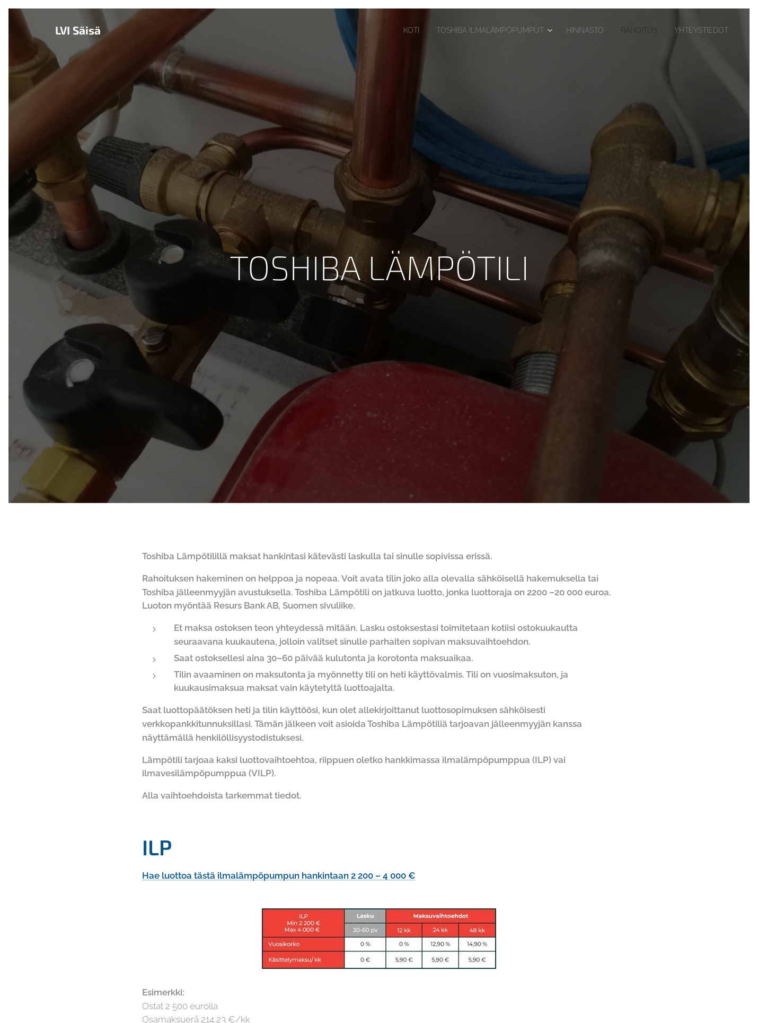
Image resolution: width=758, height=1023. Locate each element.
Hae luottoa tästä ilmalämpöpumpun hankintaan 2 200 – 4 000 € (279, 875)
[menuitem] (384, 30)
